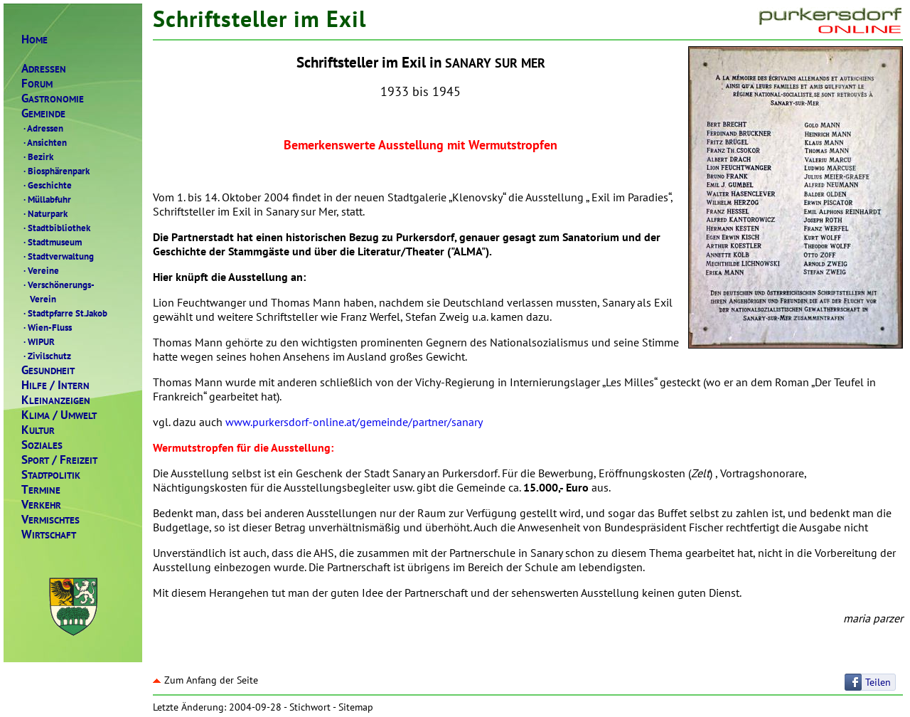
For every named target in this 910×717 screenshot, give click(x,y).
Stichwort (310, 707)
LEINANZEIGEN (55, 400)
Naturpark (44, 213)
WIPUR (38, 341)
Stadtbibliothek (55, 227)
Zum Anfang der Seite (205, 680)
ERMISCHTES (50, 519)
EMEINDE (43, 113)
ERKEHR (41, 504)
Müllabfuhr (46, 199)
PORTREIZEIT (59, 459)
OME (34, 39)
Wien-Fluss (46, 327)
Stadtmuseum (51, 241)
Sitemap (355, 707)
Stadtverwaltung (57, 256)
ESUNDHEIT (48, 370)
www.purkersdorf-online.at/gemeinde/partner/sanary (354, 422)
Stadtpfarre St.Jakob (64, 313)
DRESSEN (43, 68)
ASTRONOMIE (52, 98)
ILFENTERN (55, 385)
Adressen (42, 128)
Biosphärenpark (55, 170)
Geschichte (46, 185)
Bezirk (37, 156)
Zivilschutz (46, 355)
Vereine (40, 270)
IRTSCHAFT (48, 534)
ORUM (37, 83)
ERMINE (40, 489)
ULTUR (38, 430)
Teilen (878, 682)
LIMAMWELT (59, 415)
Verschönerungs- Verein (58, 291)
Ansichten (44, 142)
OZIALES (42, 444)
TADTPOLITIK (50, 474)
